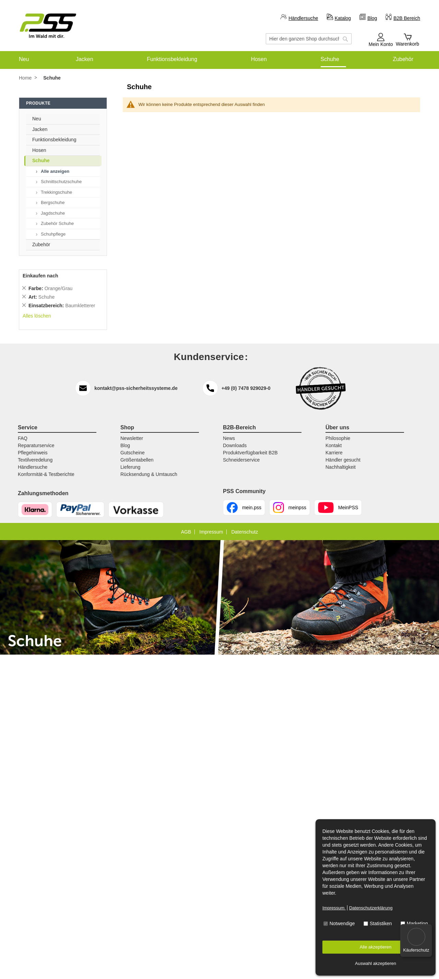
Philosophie (337, 438)
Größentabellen (137, 460)
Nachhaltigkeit (340, 467)
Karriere (334, 452)
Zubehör (41, 244)
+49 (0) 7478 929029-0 (246, 388)
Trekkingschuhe (56, 192)
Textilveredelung (35, 460)
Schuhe (41, 160)
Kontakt (333, 445)
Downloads (235, 445)
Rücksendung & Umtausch (148, 474)
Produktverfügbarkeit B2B (250, 452)
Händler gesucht (342, 460)
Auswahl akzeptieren (375, 963)
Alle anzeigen (55, 171)
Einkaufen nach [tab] (40, 275)
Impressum (334, 907)
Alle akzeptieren (376, 947)
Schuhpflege (53, 234)
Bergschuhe (52, 202)
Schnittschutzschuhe (61, 181)
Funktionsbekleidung (54, 139)
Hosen (39, 150)
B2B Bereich (406, 18)
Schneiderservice (241, 460)
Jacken (39, 129)
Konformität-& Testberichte (46, 474)
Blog (372, 18)
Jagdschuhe (53, 213)
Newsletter (131, 438)
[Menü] (428, 928)
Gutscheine (132, 452)
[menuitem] (24, 59)
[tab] (411, 105)
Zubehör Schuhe (57, 223)
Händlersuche (303, 18)
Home (25, 78)
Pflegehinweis (32, 452)
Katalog (343, 18)
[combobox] (309, 38)
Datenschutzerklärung (370, 907)
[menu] (219, 59)
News (229, 438)
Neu (36, 118)
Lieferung (130, 467)
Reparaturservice (36, 445)
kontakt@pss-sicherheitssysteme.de (135, 388)
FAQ (22, 438)
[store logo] (48, 26)
